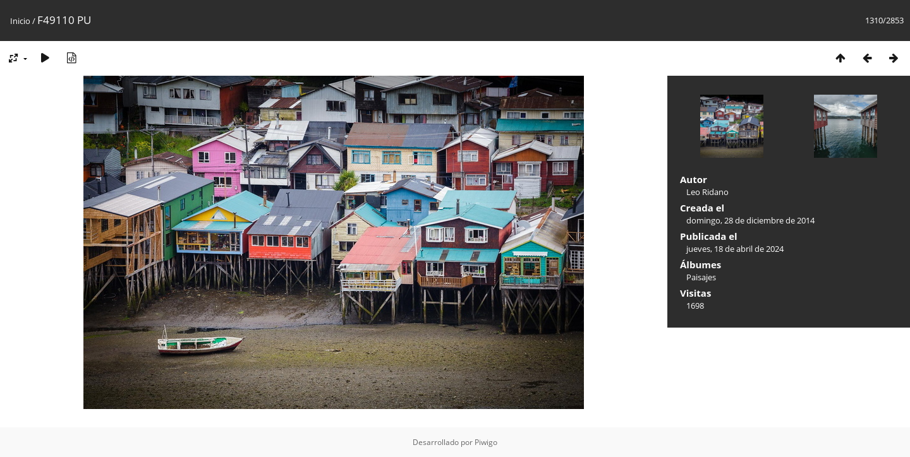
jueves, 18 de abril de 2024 (735, 248)
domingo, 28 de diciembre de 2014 (750, 220)
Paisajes (701, 277)
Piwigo (486, 442)
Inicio (20, 21)
